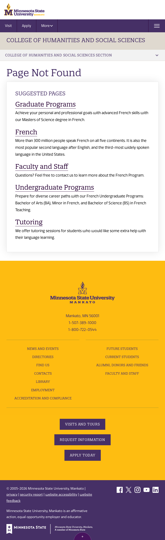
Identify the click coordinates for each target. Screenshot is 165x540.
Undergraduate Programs (54, 187)
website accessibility (61, 495)
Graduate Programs (45, 104)
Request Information (82, 440)
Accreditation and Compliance (43, 398)
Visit (8, 26)
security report (31, 495)
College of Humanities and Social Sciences (75, 40)
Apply (26, 26)
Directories (42, 357)
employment (43, 390)
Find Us (42, 365)
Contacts (43, 373)
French (26, 132)
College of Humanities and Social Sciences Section (81, 55)
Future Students (122, 349)
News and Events (43, 349)
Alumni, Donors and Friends (122, 365)
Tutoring (29, 222)
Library (43, 382)
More (47, 26)
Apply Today (82, 455)
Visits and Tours (82, 424)
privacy (11, 495)
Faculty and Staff (41, 166)
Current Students (122, 357)
